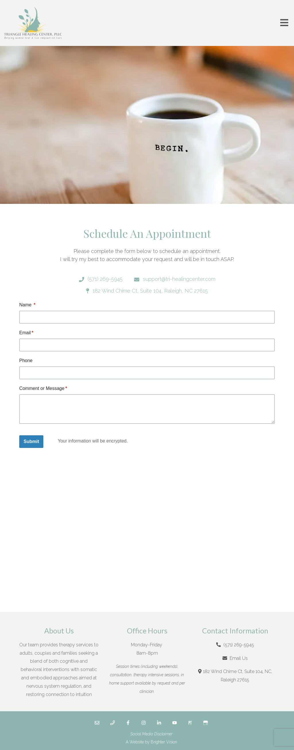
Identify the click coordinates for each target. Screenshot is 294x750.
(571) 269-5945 (238, 644)
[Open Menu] (284, 23)
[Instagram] (143, 722)
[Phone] (112, 722)
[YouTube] (174, 722)
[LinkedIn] (159, 722)
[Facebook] (128, 722)
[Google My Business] (205, 722)
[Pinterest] (190, 722)
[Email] (97, 722)
